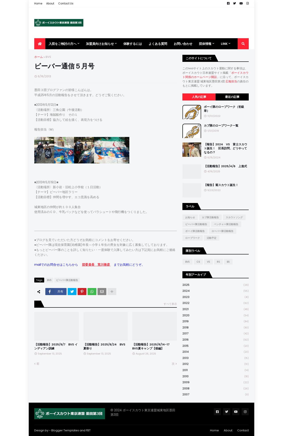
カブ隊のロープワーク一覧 (221, 126)
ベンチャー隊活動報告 (226, 224)
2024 (215, 291)
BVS (48, 57)
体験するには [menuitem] (132, 44)
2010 (215, 376)
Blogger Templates (65, 430)
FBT (88, 430)
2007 (215, 394)
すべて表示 (170, 304)
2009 (215, 382)
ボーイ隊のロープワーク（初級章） (224, 109)
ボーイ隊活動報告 (195, 231)
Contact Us (65, 3)
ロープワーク (192, 238)
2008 (215, 388)
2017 (215, 333)
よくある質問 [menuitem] (158, 44)
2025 (215, 285)
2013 (215, 358)
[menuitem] (39, 43)
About (50, 3)
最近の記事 (232, 97)
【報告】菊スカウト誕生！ (221, 185)
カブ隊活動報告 (210, 217)
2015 (215, 346)
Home (38, 3)
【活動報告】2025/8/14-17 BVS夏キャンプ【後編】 (152, 347)
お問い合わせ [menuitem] (183, 44)
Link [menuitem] (224, 44)
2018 (215, 327)
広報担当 (231, 81)
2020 (215, 315)
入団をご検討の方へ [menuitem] (62, 44)
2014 (215, 352)
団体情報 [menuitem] (205, 44)
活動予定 (211, 238)
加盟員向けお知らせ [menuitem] (100, 44)
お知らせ (190, 217)
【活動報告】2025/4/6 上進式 (225, 166)
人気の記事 (199, 97)
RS (218, 261)
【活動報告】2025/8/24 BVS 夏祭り (104, 347)
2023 (215, 297)
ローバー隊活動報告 (222, 231)
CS (198, 261)
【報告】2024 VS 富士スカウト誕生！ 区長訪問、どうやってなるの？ (225, 148)
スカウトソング (234, 217)
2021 (215, 309)
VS (208, 261)
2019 (215, 321)
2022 (215, 303)
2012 (215, 364)
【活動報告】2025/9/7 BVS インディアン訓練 (56, 347)
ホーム (38, 57)
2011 (215, 370)
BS (228, 261)
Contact (243, 430)
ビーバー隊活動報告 (67, 280)
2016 (215, 339)
